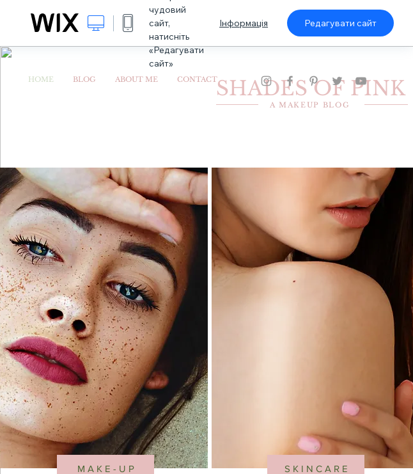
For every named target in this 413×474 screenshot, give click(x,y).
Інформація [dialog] (243, 23)
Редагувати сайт (340, 23)
